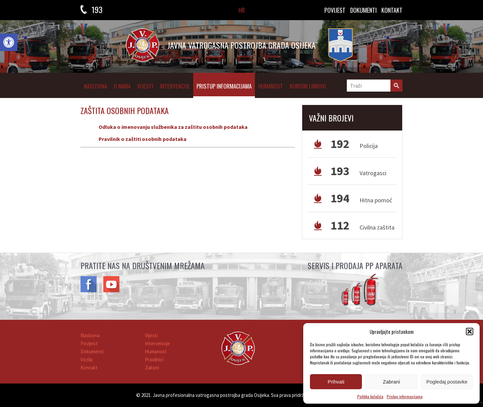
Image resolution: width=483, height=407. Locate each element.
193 (97, 9)
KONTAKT (391, 10)
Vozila (86, 359)
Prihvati (336, 382)
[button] (8, 42)
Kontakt (89, 367)
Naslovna (95, 86)
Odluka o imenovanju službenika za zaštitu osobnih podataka (173, 126)
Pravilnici (154, 359)
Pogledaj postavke (447, 382)
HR (241, 10)
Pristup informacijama (405, 396)
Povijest (334, 10)
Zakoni (152, 367)
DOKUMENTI (363, 10)
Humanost (270, 86)
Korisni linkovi (308, 86)
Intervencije (175, 86)
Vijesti (145, 86)
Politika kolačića (370, 396)
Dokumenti (92, 351)
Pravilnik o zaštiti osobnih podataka (142, 139)
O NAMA (122, 86)
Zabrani (391, 382)
